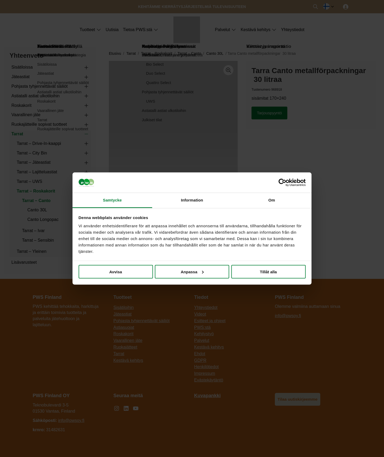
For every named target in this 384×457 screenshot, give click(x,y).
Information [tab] (192, 200)
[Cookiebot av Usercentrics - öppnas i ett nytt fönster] (282, 183)
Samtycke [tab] (112, 200)
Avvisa (115, 271)
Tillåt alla (268, 271)
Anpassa (192, 271)
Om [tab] (271, 200)
